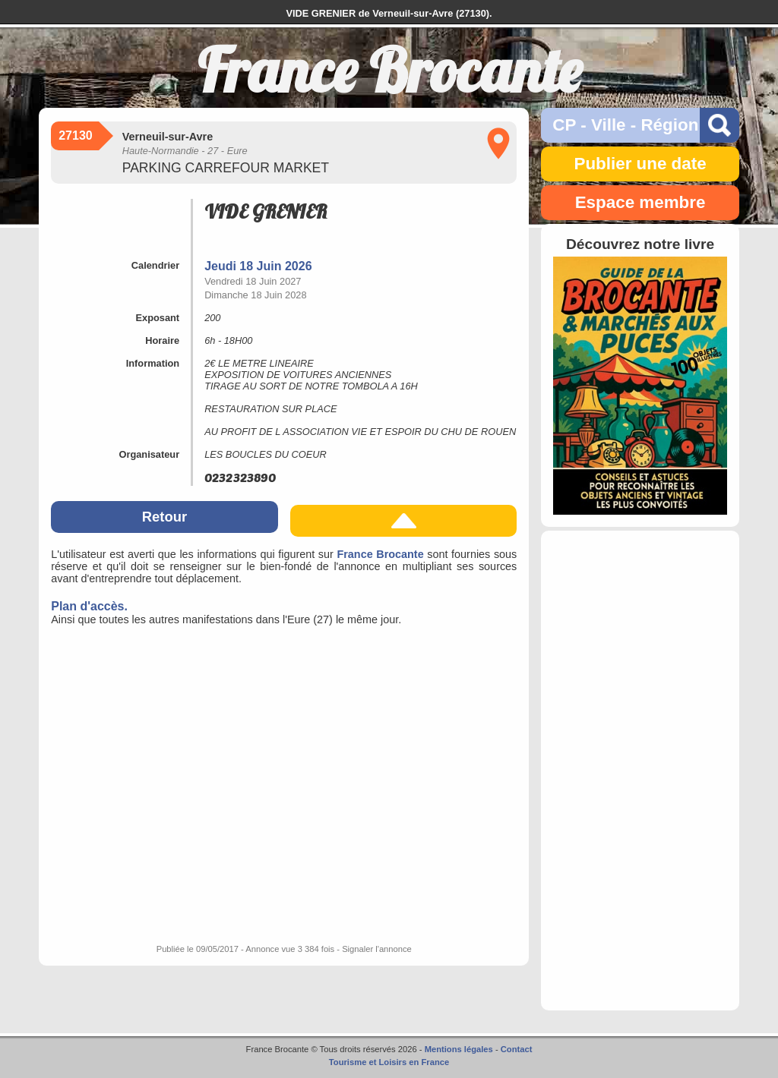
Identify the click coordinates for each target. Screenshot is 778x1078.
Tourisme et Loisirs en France (389, 1062)
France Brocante (380, 554)
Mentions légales (459, 1049)
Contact (517, 1049)
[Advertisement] (639, 770)
